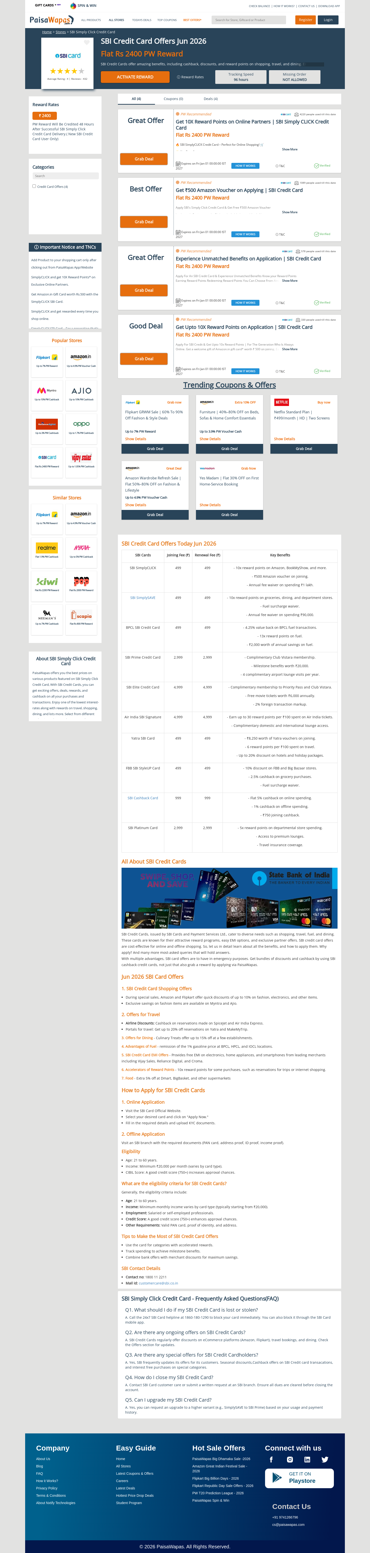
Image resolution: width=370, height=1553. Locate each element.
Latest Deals (125, 1488)
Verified (324, 165)
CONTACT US (306, 6)
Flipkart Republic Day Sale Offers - (222, 1486)
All (136, 98)
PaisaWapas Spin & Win (210, 1500)
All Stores (123, 1466)
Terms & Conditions (51, 1495)
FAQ (39, 1473)
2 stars (60, 71)
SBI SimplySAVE (142, 597)
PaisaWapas (170, 1546)
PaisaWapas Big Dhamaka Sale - (221, 1459)
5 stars (81, 71)
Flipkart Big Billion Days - (215, 1478)
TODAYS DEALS (141, 20)
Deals (211, 98)
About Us (43, 1459)
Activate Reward (135, 77)
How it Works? (47, 1481)
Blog (39, 1466)
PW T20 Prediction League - (218, 1493)
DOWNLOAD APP (329, 6)
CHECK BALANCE (259, 6)
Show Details (135, 439)
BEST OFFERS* (192, 20)
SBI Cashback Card (143, 798)
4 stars (74, 71)
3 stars (67, 71)
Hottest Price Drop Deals (135, 1495)
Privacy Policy (46, 1488)
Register (305, 20)
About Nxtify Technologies (55, 1503)
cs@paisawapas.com (288, 1525)
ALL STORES (116, 20)
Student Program (129, 1503)
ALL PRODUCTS (91, 20)
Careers (122, 1481)
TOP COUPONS (167, 20)
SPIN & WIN (83, 5)
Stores (61, 32)
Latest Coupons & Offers (135, 1473)
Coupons (173, 98)
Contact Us (291, 1506)
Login (328, 20)
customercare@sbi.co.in (158, 1283)
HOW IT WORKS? (284, 6)
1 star (53, 71)
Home (47, 32)
